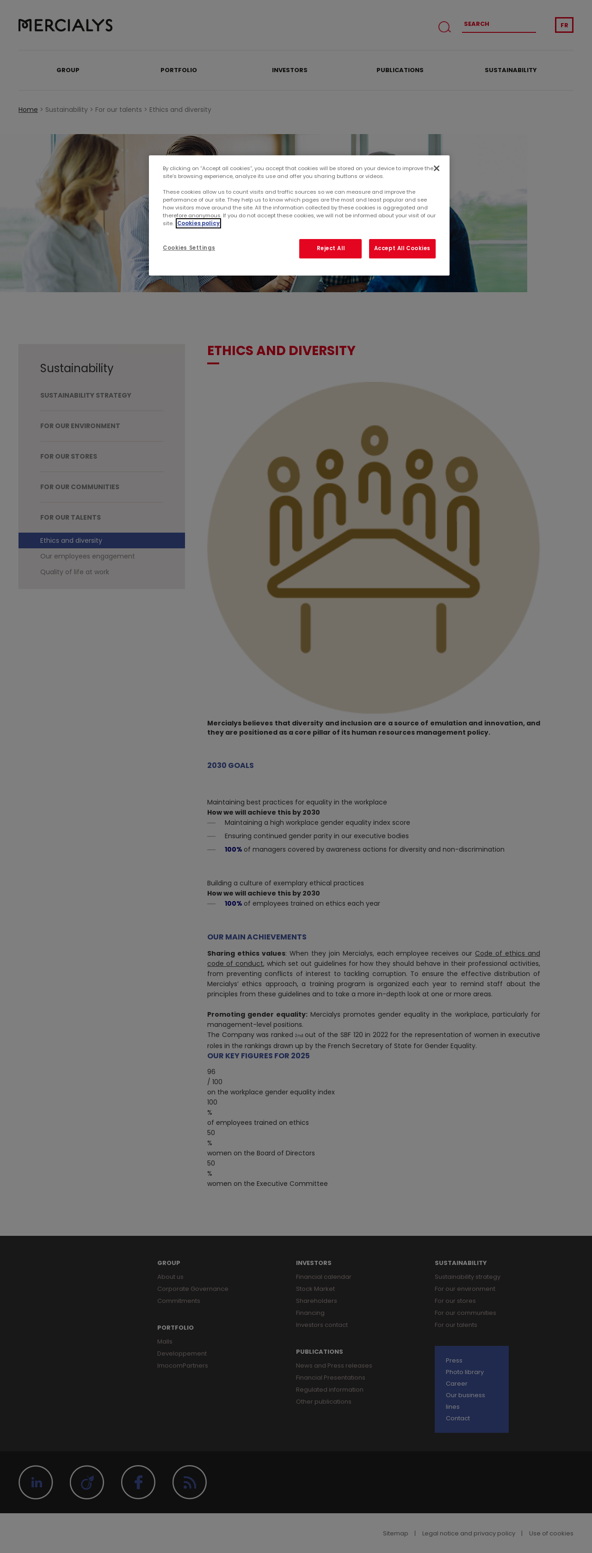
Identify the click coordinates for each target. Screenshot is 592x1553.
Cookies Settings (189, 248)
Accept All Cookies (402, 248)
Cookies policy (198, 223)
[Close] (436, 168)
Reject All (331, 248)
